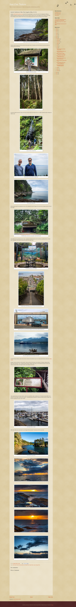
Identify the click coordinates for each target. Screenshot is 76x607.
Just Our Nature (18, 4)
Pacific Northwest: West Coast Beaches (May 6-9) (61, 58)
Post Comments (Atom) (17, 599)
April (57, 67)
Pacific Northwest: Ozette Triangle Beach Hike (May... (61, 54)
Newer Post (12, 597)
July (57, 44)
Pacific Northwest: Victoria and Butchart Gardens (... (61, 51)
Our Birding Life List (58, 12)
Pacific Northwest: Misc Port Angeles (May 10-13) (61, 56)
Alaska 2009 (57, 15)
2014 (57, 36)
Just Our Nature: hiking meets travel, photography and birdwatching (60, 20)
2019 (57, 30)
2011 (57, 73)
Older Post (50, 597)
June (57, 46)
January (58, 70)
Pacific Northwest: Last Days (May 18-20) (61, 49)
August (58, 43)
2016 (57, 33)
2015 (57, 34)
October (58, 40)
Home (31, 597)
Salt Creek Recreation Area (18, 14)
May (57, 47)
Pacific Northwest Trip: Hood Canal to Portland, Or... (61, 63)
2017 (57, 31)
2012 (57, 72)
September (58, 41)
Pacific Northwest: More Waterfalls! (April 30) (60, 65)
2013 (57, 37)
